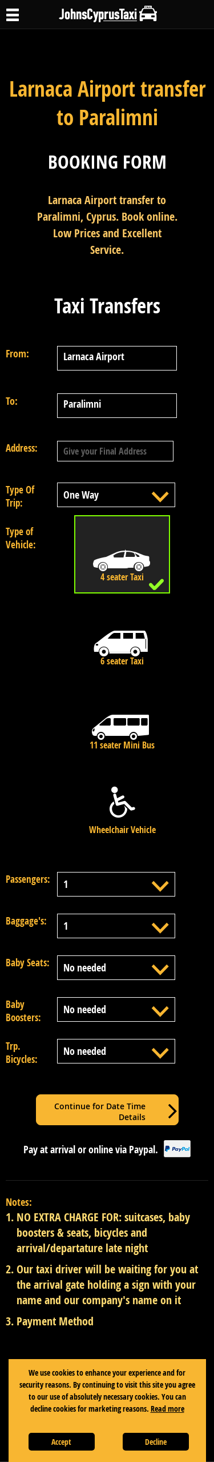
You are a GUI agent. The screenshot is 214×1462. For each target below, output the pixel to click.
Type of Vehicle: (21, 538)
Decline (156, 1441)
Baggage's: (26, 920)
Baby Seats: (28, 962)
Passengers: (28, 879)
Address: (22, 448)
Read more (167, 1408)
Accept (61, 1441)
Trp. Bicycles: (22, 1052)
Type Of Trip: (20, 496)
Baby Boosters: (23, 1011)
